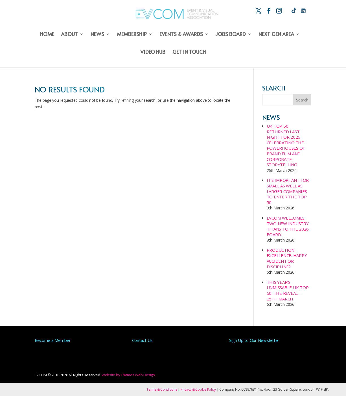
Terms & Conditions (161, 389)
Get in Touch (189, 52)
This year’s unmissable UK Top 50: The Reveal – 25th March (288, 290)
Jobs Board (230, 34)
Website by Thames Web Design (128, 374)
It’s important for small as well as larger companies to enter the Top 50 (288, 191)
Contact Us (142, 340)
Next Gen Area (276, 34)
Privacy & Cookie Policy (198, 389)
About (69, 34)
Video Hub (152, 52)
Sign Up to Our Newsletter (254, 340)
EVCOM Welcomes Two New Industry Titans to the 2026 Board (288, 226)
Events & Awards (181, 34)
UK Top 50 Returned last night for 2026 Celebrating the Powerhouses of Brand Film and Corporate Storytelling (286, 145)
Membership (132, 34)
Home (47, 34)
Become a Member (53, 340)
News (97, 34)
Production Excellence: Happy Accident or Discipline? (287, 258)
